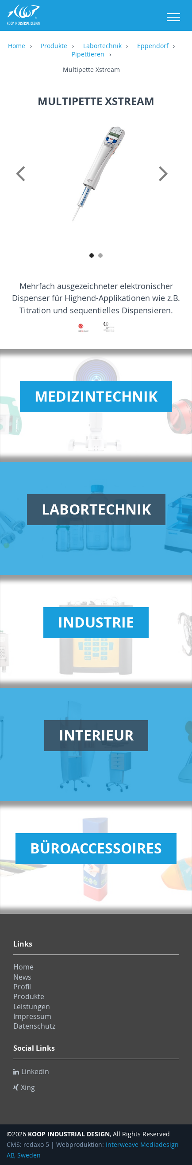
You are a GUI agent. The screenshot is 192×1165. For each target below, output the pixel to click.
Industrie (96, 622)
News (22, 977)
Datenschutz (34, 1026)
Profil (22, 987)
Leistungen (31, 1006)
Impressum (32, 1016)
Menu (173, 17)
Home (16, 46)
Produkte (54, 46)
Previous (22, 183)
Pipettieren (88, 55)
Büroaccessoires (96, 848)
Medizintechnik (96, 396)
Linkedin (31, 1071)
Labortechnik (102, 46)
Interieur (96, 735)
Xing (24, 1087)
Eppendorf (153, 46)
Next (170, 183)
